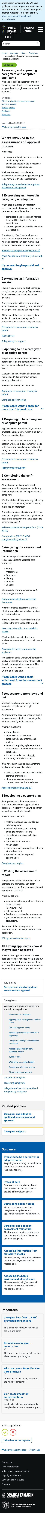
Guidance (6, 111)
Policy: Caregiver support (13, 341)
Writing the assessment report (16, 938)
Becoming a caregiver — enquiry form (19, 250)
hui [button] (18, 718)
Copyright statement (11, 1475)
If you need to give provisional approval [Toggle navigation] (20, 267)
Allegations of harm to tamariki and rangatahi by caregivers (21, 1090)
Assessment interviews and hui (16, 787)
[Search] (21, 43)
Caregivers (33, 53)
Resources (6, 115)
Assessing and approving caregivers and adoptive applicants (21, 1008)
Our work (14, 53)
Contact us (7, 1462)
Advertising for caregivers (19, 1014)
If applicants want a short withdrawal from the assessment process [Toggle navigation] (22, 680)
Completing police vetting (14, 400)
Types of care (8, 336)
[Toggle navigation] (40, 29)
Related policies (8, 108)
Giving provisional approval (20, 1072)
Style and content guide (13, 1479)
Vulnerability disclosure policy (16, 1471)
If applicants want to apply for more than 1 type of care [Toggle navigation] (20, 407)
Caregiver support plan (12, 863)
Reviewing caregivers (14, 1083)
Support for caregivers (14, 1077)
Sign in (7, 37)
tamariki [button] (15, 306)
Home (4, 53)
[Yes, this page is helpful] (5, 1432)
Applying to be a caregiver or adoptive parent (25, 1021)
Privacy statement (10, 1466)
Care (23, 53)
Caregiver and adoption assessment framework (24, 1042)
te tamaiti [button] (30, 755)
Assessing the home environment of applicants (24, 1034)
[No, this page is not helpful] (13, 1432)
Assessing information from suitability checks (21, 1050)
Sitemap (6, 1484)
